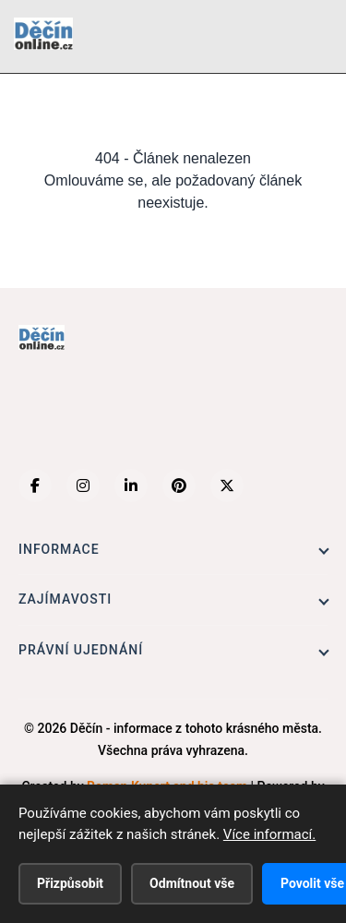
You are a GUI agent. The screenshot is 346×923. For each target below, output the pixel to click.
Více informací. (269, 834)
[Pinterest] (179, 485)
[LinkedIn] (131, 485)
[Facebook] (35, 485)
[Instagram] (83, 485)
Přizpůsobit (70, 883)
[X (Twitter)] (227, 485)
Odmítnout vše (191, 883)
